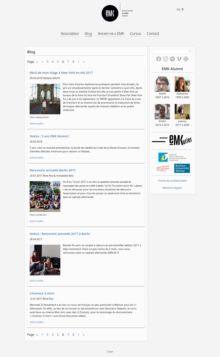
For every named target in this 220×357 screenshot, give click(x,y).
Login (110, 351)
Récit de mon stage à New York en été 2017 (61, 73)
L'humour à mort (42, 293)
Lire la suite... (37, 123)
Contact (153, 33)
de (178, 9)
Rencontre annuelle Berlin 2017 (53, 170)
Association (70, 33)
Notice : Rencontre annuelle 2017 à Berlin (60, 234)
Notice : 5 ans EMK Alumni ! (49, 136)
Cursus (135, 33)
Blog (88, 33)
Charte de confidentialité (172, 180)
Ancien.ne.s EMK (111, 33)
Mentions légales (172, 187)
